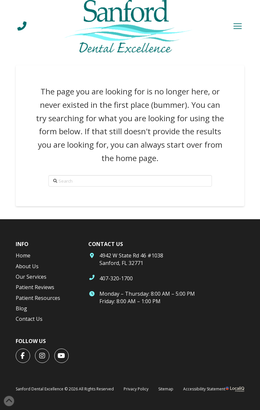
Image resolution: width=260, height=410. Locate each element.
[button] (237, 26)
